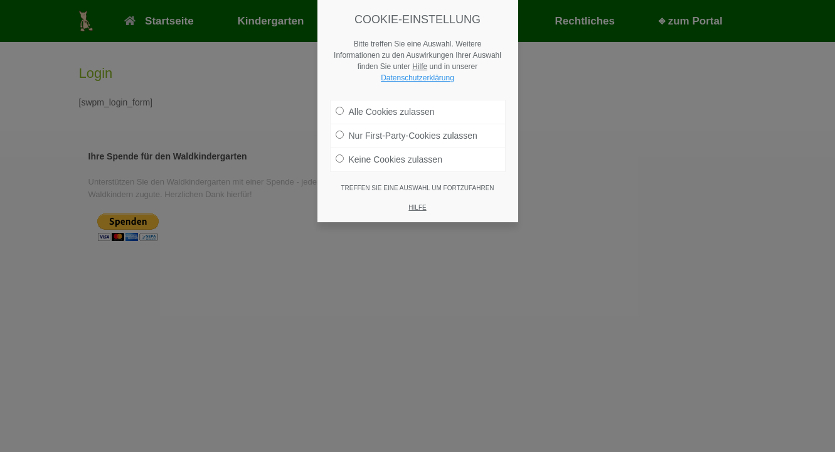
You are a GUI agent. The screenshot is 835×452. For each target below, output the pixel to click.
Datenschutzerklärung (417, 75)
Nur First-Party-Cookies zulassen (406, 133)
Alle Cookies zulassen (385, 109)
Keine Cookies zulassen (389, 157)
